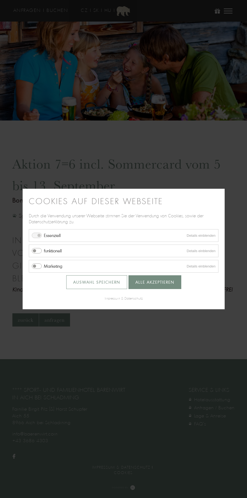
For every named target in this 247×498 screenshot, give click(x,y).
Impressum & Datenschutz (123, 298)
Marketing (53, 266)
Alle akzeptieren (154, 282)
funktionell (53, 250)
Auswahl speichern (96, 282)
